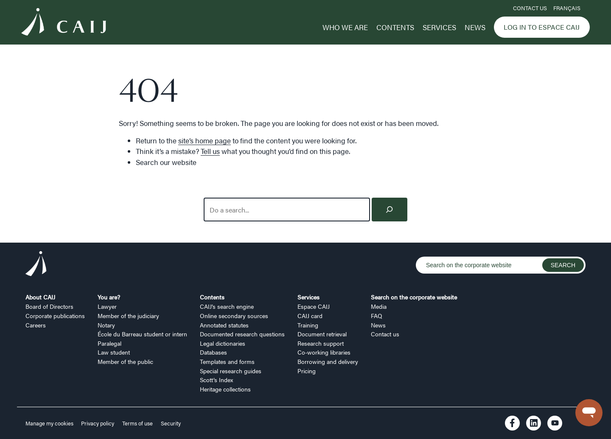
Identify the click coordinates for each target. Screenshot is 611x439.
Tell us (210, 151)
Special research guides (230, 370)
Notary (106, 325)
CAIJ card (309, 315)
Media (379, 306)
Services (439, 27)
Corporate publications (55, 315)
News (475, 27)
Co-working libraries (323, 352)
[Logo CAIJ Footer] (36, 265)
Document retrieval (322, 334)
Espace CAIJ (313, 306)
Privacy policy (97, 423)
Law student (114, 352)
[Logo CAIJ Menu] (63, 23)
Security (171, 423)
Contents (395, 27)
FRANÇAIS (566, 8)
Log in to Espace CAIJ (542, 27)
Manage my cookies (50, 423)
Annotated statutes (224, 325)
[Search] (389, 210)
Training (307, 325)
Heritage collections (225, 389)
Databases (213, 352)
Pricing (306, 370)
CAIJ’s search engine (227, 306)
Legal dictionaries (222, 343)
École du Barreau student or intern (142, 334)
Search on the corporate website (414, 297)
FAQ (376, 315)
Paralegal (109, 343)
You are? (109, 297)
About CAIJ (40, 297)
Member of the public (125, 361)
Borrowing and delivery (327, 361)
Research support (320, 343)
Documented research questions (242, 334)
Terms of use (137, 423)
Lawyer (107, 306)
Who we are (345, 27)
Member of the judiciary (128, 315)
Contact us (530, 8)
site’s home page (204, 140)
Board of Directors (49, 306)
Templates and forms (227, 361)
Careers (35, 325)
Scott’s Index (216, 379)
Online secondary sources (234, 315)
